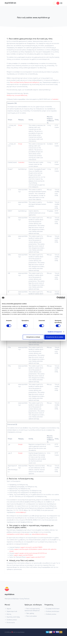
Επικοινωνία (10, 622)
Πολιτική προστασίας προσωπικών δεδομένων (32, 609)
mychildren (10, 2)
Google (20, 444)
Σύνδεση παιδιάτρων (51, 611)
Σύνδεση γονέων (11, 620)
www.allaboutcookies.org (39, 534)
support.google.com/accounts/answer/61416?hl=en (30, 553)
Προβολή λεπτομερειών (55, 331)
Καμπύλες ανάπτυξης (12, 617)
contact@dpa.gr (21, 512)
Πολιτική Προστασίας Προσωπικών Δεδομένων (24, 82)
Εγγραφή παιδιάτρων (51, 608)
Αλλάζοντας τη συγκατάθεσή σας (17, 95)
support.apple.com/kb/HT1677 (35, 557)
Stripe (20, 125)
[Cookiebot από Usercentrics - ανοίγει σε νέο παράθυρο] (58, 298)
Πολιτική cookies (31, 616)
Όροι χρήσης (29, 613)
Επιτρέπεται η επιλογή (33, 337)
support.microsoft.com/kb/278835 (31, 547)
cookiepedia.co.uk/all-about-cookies (18, 534)
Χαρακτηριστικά (11, 611)
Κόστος (8, 614)
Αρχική (8, 608)
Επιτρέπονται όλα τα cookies (54, 337)
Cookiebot (55, 99)
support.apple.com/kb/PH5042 (23, 555)
